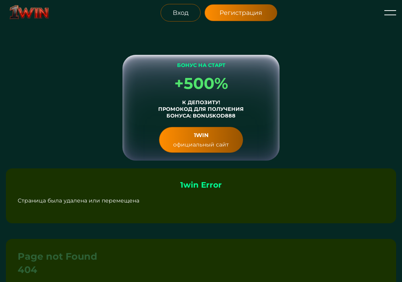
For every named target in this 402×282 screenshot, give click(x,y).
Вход (180, 12)
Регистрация (240, 12)
